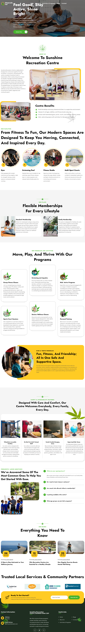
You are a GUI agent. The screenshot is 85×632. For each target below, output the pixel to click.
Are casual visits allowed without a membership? (61, 488)
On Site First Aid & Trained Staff (31, 443)
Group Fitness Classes (10, 282)
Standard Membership (23, 220)
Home (32, 3)
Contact (64, 3)
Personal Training (66, 319)
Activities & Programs (48, 3)
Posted (7, 560)
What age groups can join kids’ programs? (59, 501)
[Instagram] (43, 630)
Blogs (58, 3)
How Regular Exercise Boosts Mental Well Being (67, 563)
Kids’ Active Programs (67, 282)
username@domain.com (11, 624)
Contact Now (21, 32)
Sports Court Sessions (10, 319)
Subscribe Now (74, 597)
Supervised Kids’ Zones (74, 442)
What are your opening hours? (56, 471)
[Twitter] (39, 630)
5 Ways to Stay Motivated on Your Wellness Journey (12, 563)
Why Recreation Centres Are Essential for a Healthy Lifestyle (40, 563)
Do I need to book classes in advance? (58, 482)
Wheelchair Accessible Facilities (10, 443)
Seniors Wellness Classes (40, 314)
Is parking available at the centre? (57, 495)
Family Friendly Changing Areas (52, 443)
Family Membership (65, 220)
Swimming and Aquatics (40, 278)
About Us (38, 3)
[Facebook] (35, 630)
